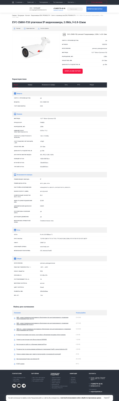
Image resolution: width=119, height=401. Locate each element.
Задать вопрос (56, 377)
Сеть (66, 84)
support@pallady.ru (96, 391)
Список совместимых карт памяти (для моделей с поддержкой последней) (38, 354)
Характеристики (30, 28)
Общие (92, 84)
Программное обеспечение (60, 386)
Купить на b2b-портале (73, 71)
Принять (106, 398)
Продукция (21, 15)
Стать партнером (96, 2)
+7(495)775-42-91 (59, 8)
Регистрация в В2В (38, 379)
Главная (14, 15)
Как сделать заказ (38, 381)
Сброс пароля (56, 382)
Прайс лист (16, 381)
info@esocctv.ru (95, 386)
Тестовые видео (59, 2)
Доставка (16, 379)
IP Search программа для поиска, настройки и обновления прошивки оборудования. (41, 334)
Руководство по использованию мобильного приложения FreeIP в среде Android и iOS (41, 349)
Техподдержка (44, 2)
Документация (56, 379)
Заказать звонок (58, 10)
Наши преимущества (19, 377)
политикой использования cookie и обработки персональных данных (81, 398)
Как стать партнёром (39, 377)
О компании (19, 2)
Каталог (27, 15)
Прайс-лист (31, 2)
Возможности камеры (48, 84)
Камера (30, 84)
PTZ (78, 84)
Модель (16, 84)
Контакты (71, 2)
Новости (73, 381)
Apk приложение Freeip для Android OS (27, 359)
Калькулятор (55, 384)
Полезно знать (56, 381)
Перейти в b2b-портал (94, 9)
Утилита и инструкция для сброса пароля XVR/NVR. (31, 339)
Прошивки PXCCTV (57, 387)
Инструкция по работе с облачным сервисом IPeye (31, 344)
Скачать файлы (44, 28)
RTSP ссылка (20, 363)
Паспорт (18, 28)
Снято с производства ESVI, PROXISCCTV (63, 15)
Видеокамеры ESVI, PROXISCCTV (40, 15)
